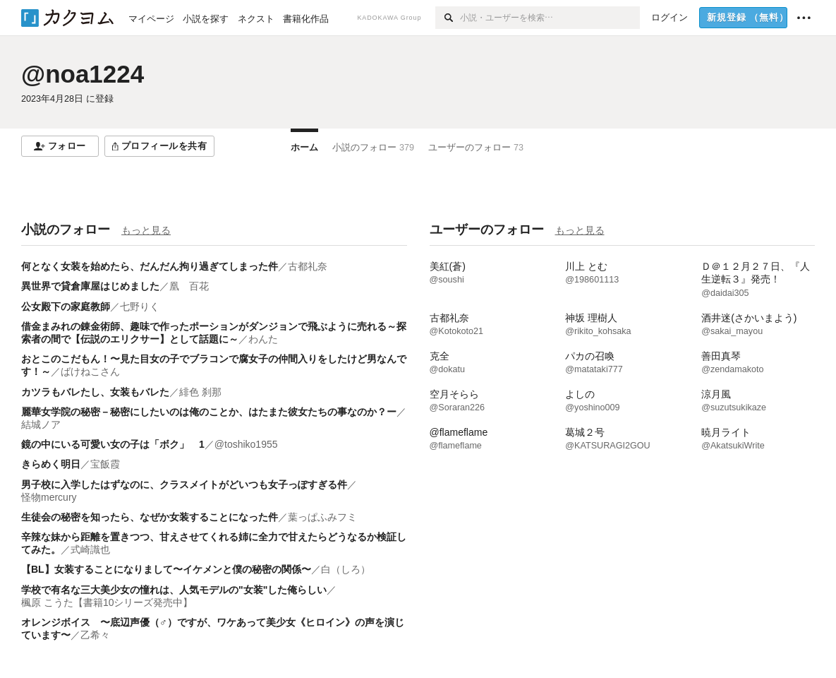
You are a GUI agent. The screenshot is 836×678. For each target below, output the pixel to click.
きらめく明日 (50, 464)
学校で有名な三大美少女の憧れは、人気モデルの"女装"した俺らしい (174, 589)
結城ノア (41, 424)
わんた (263, 339)
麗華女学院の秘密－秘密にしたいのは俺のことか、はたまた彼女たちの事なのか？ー (208, 411)
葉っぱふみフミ (322, 517)
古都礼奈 (307, 266)
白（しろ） (345, 569)
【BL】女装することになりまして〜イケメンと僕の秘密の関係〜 (166, 569)
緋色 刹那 (200, 392)
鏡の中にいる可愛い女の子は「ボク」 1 (113, 444)
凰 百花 (189, 286)
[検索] (447, 17)
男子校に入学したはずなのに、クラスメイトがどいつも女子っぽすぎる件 (184, 484)
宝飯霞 (105, 464)
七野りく (139, 306)
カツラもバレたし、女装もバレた (95, 392)
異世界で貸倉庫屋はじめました (90, 286)
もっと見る (146, 230)
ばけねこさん (90, 371)
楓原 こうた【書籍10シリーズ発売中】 (107, 602)
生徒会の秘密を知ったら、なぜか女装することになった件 (149, 517)
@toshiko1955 (246, 444)
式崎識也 (90, 549)
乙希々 (95, 635)
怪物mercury (49, 497)
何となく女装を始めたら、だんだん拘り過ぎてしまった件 (149, 266)
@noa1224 (82, 74)
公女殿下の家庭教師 (65, 306)
